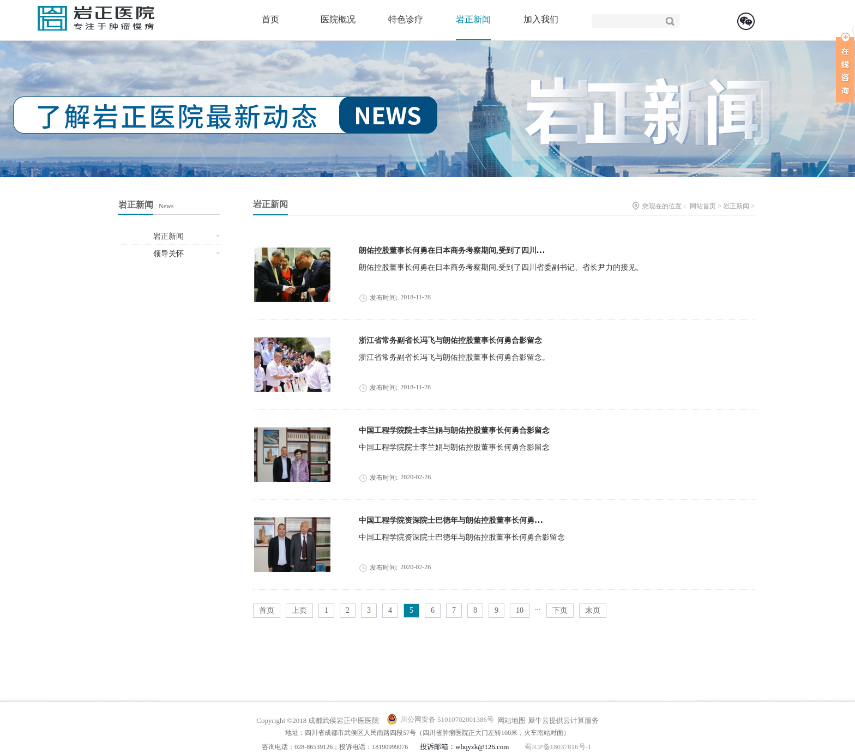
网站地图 (510, 720)
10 (519, 610)
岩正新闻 (736, 206)
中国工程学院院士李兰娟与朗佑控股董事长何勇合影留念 (454, 430)
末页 (592, 610)
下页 (560, 610)
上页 (299, 610)
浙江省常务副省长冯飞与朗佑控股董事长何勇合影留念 (450, 340)
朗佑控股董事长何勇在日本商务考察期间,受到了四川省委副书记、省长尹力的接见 (497, 250)
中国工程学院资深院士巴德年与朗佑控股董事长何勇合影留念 (462, 520)
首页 (270, 19)
